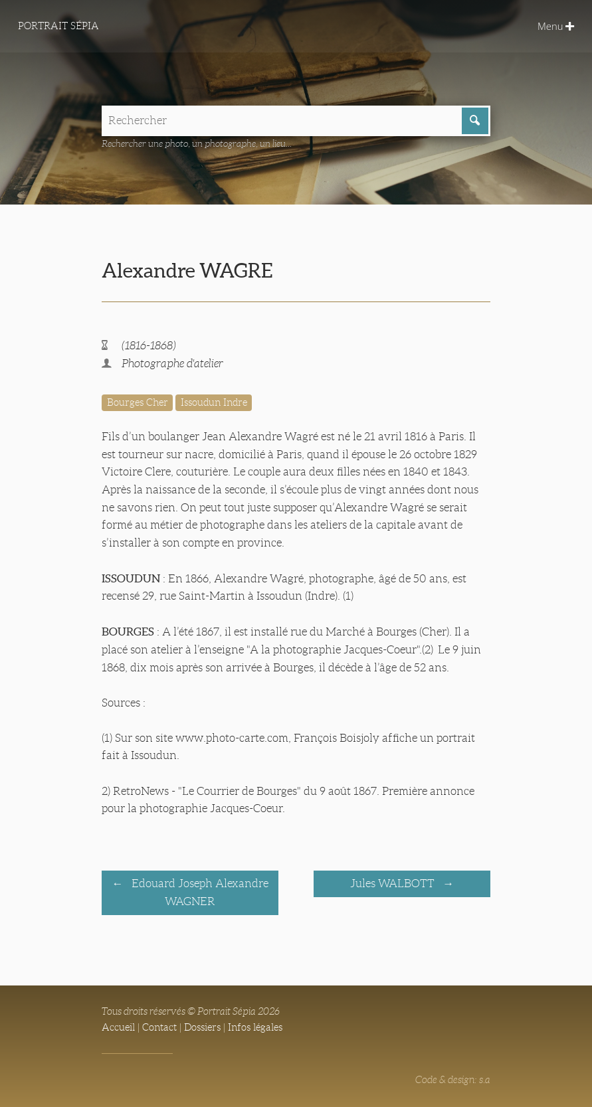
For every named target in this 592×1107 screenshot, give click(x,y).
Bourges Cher (137, 402)
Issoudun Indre (214, 402)
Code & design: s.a (452, 1079)
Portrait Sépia (58, 26)
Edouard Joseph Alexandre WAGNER (198, 892)
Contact (159, 1027)
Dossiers (202, 1027)
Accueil (118, 1027)
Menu (556, 26)
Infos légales (255, 1027)
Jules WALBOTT (393, 883)
